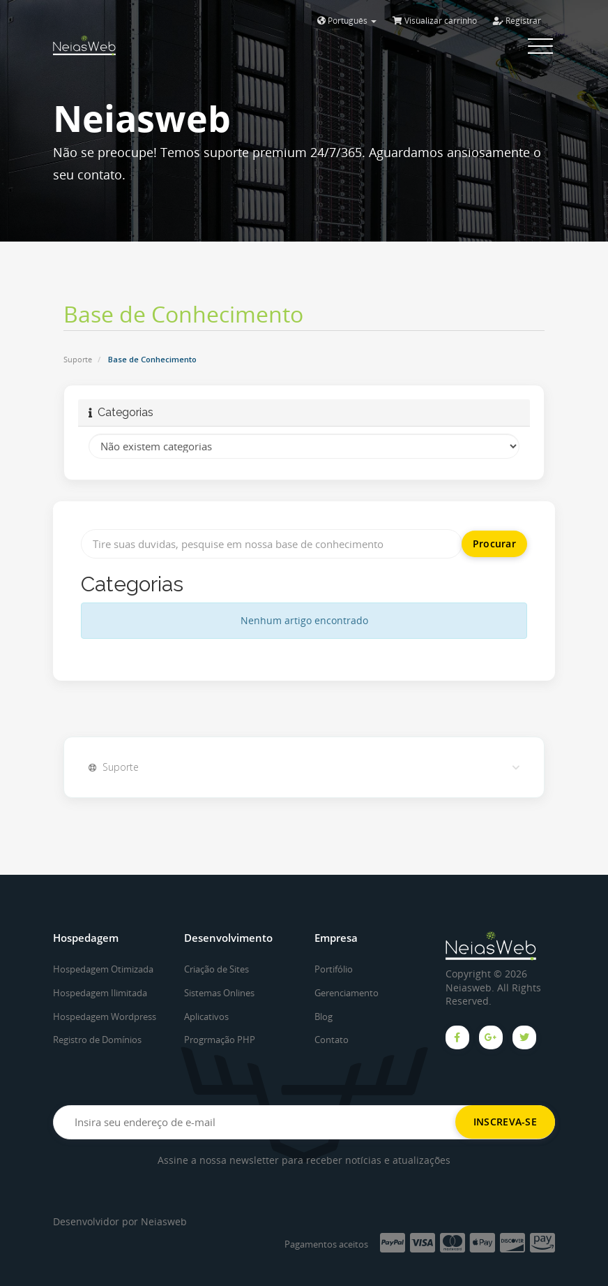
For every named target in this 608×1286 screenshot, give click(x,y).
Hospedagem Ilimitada (100, 992)
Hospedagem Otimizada (103, 969)
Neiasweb (164, 1221)
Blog (323, 1016)
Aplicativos (206, 1016)
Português (347, 21)
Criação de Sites (216, 969)
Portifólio (333, 969)
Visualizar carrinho (435, 21)
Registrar (517, 21)
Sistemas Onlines (219, 992)
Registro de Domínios (97, 1039)
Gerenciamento (346, 992)
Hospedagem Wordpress (104, 1016)
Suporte (77, 359)
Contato (331, 1039)
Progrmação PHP (219, 1039)
